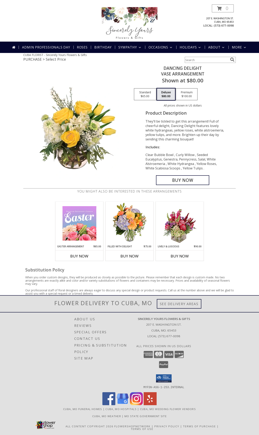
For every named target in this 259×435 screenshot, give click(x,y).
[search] (232, 59)
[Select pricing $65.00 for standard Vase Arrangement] (145, 94)
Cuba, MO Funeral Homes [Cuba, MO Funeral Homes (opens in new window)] (82, 409)
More (239, 47)
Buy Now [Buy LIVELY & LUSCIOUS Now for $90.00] (180, 256)
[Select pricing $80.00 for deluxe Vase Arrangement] (166, 94)
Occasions (161, 47)
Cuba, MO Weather (106, 416)
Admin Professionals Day (46, 47)
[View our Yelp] (150, 404)
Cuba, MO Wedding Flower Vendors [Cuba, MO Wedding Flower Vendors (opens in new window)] (168, 409)
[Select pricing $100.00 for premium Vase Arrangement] (186, 94)
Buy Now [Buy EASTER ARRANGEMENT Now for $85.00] (79, 256)
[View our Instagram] (136, 404)
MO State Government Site (145, 416)
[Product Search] (206, 60)
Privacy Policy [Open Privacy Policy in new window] (166, 426)
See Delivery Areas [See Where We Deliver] (179, 303)
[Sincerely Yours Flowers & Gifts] (129, 23)
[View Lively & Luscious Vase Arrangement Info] (180, 223)
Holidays (191, 47)
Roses (82, 47)
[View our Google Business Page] (122, 404)
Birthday (103, 47)
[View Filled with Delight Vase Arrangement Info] (129, 223)
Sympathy (130, 47)
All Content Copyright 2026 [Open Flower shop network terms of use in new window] (89, 426)
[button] (223, 8)
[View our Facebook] (108, 404)
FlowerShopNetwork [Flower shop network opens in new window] (132, 426)
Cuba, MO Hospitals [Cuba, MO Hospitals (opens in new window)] (120, 409)
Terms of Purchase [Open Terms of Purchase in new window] (199, 426)
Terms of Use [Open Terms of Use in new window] (142, 429)
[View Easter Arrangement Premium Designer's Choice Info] (79, 223)
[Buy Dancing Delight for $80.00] (182, 180)
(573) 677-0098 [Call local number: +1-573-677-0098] (224, 25)
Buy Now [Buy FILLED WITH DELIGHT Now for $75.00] (129, 256)
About (216, 47)
